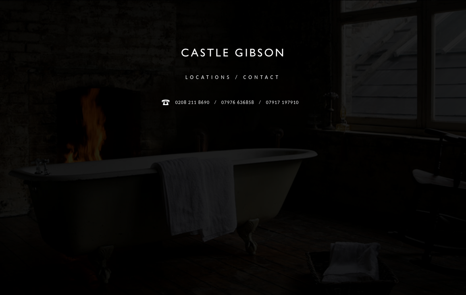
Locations (208, 77)
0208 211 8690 (192, 102)
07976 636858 (237, 102)
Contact (262, 77)
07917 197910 (282, 102)
